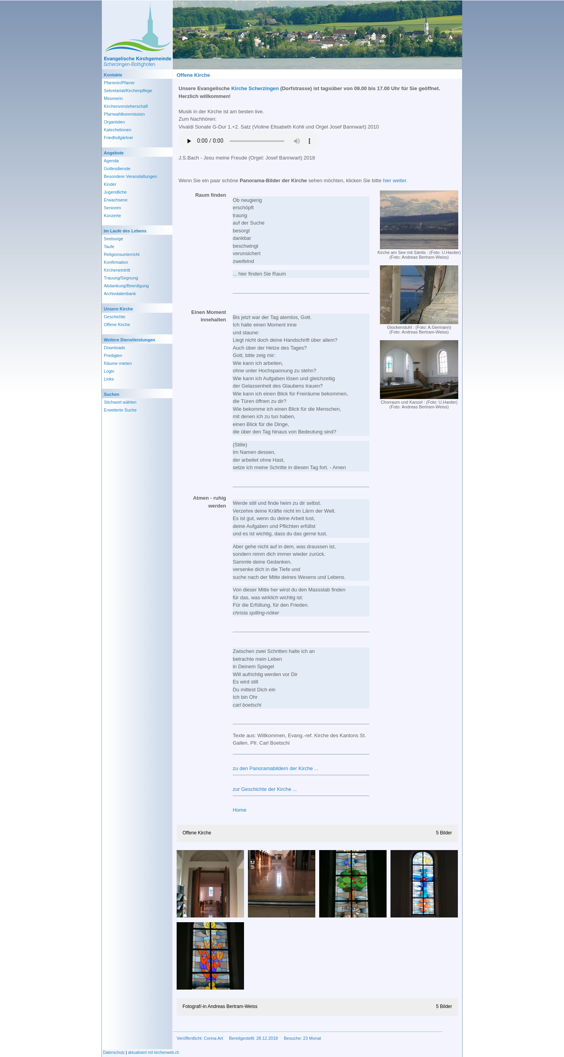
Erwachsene (116, 200)
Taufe (109, 246)
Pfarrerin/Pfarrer (119, 82)
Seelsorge (113, 238)
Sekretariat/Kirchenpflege (128, 90)
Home (239, 810)
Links (109, 379)
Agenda (111, 160)
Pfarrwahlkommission (124, 114)
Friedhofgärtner (118, 137)
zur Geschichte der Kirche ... (265, 789)
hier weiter (394, 180)
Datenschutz (114, 1052)
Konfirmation (116, 262)
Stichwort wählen (120, 402)
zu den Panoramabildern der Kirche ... (275, 768)
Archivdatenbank (120, 293)
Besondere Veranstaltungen (130, 176)
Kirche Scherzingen (254, 88)
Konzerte (112, 215)
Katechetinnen (117, 129)
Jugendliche (115, 192)
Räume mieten (118, 363)
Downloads (114, 347)
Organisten (114, 122)
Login (109, 371)
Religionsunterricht (121, 254)
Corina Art (213, 1038)
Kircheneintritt (117, 270)
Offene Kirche (117, 324)
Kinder (110, 184)
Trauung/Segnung (121, 278)
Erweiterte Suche (120, 410)
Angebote (114, 152)
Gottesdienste (117, 168)
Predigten (113, 355)
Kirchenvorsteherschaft (126, 106)
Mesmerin (113, 98)
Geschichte (114, 316)
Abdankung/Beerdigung (126, 285)
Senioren (112, 207)
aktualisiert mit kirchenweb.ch (153, 1052)
